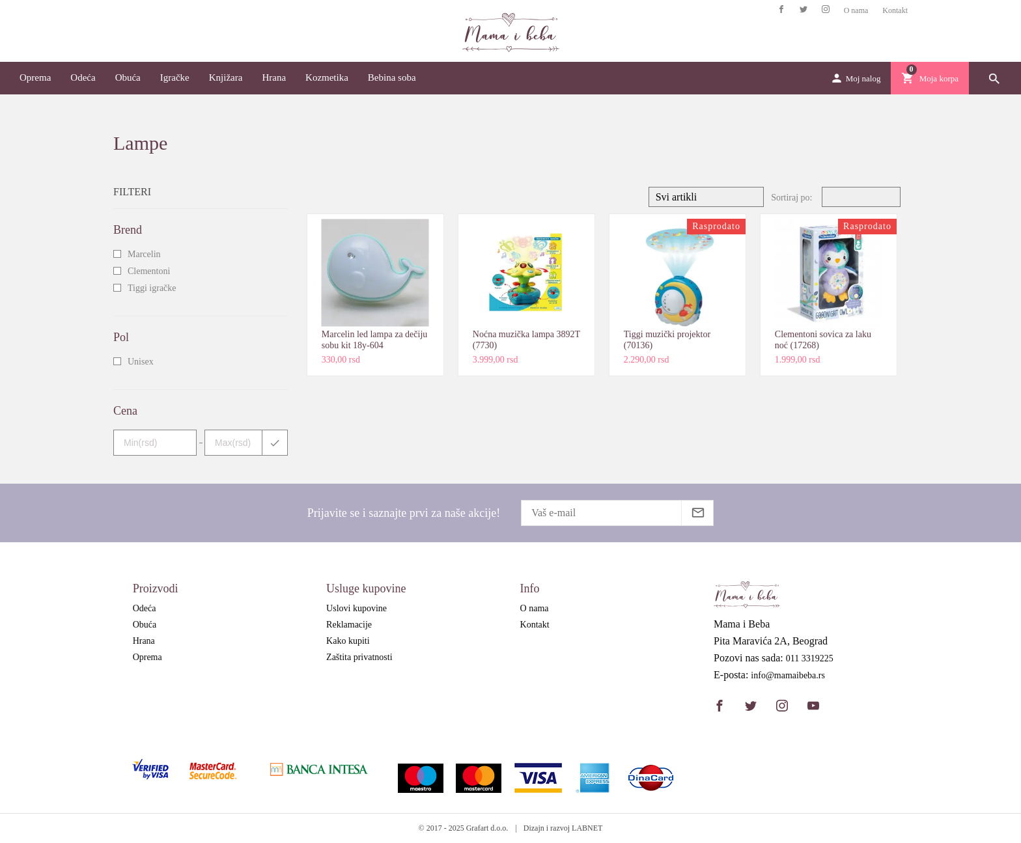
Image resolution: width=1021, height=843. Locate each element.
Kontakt (895, 10)
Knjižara (226, 77)
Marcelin (144, 254)
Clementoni (149, 271)
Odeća (82, 77)
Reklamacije (349, 624)
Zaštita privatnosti (359, 657)
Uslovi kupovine (356, 608)
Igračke (174, 77)
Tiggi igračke (152, 288)
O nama (856, 10)
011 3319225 (809, 658)
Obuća (128, 77)
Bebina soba (392, 77)
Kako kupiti (348, 641)
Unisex (141, 361)
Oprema (35, 77)
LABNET (587, 828)
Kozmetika (326, 77)
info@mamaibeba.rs (788, 675)
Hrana (274, 77)
